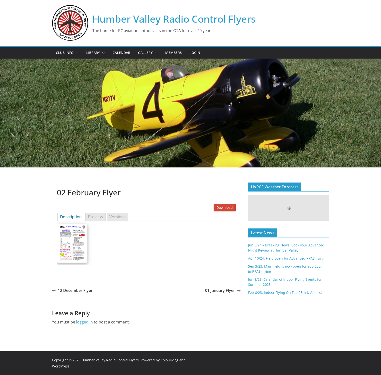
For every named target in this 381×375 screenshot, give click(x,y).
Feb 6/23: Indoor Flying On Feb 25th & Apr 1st (285, 292)
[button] (76, 52)
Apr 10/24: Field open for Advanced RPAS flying (286, 258)
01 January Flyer (223, 290)
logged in (84, 322)
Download (224, 207)
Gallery (145, 52)
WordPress (60, 366)
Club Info (65, 52)
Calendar (121, 52)
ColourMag (169, 360)
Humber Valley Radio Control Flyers (174, 19)
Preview (95, 216)
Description (71, 216)
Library (93, 52)
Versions (117, 216)
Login (195, 52)
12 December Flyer (72, 290)
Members (173, 52)
